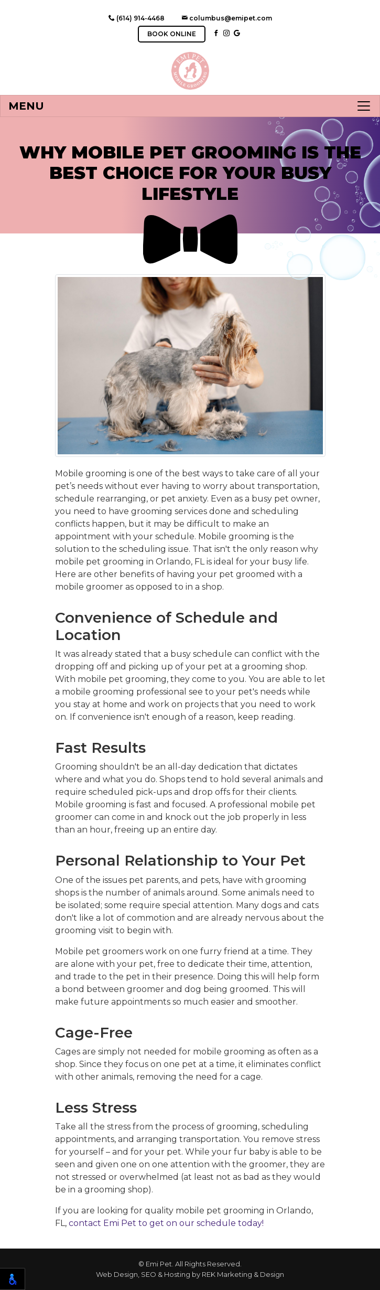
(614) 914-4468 (136, 18)
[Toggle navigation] (190, 106)
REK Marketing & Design (243, 1274)
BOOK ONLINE (171, 34)
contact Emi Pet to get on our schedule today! (166, 1223)
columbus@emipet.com (226, 18)
